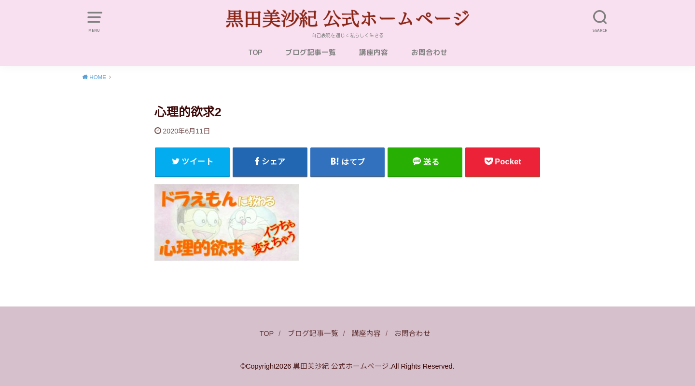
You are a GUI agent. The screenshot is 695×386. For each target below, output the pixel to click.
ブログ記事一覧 (310, 52)
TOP (255, 52)
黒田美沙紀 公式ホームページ (341, 366)
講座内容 (373, 52)
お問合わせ (429, 52)
